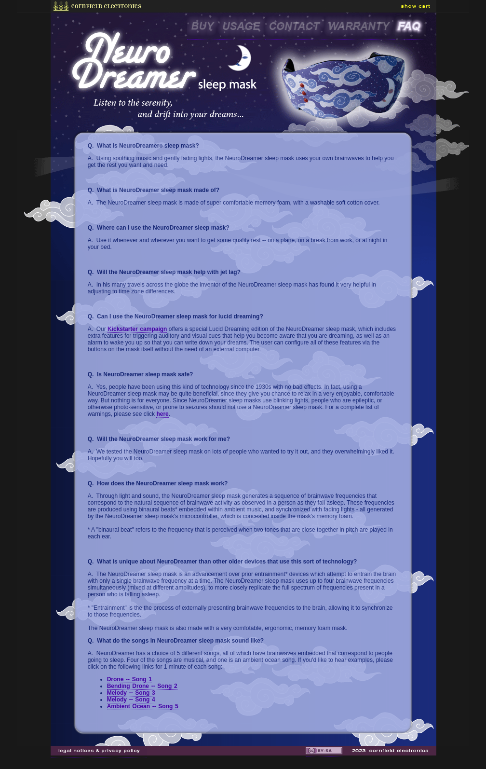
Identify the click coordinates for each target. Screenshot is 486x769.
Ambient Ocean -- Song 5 (142, 706)
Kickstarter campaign (137, 329)
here (162, 414)
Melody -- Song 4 (131, 699)
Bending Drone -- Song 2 (142, 686)
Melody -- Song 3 (131, 692)
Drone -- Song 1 (129, 679)
